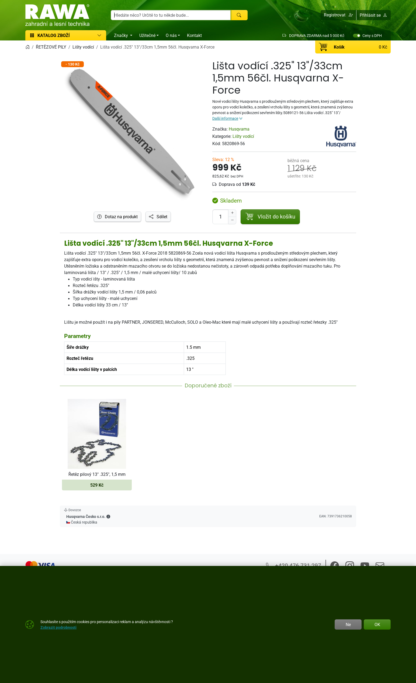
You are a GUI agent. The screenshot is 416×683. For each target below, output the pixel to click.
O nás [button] (171, 35)
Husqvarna (239, 129)
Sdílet (158, 216)
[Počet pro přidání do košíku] (220, 216)
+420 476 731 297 (293, 565)
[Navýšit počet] (232, 213)
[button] (338, 15)
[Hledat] (239, 15)
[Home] (27, 47)
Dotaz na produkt (117, 216)
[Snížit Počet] (232, 220)
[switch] (356, 35)
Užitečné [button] (147, 35)
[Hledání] (171, 15)
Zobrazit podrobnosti (58, 627)
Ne (348, 624)
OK (377, 624)
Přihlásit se (373, 15)
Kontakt (194, 35)
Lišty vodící (243, 136)
